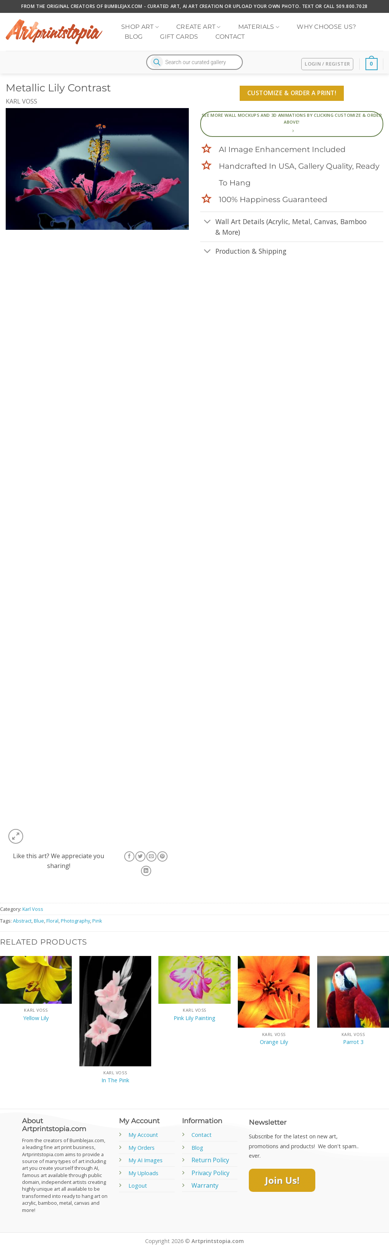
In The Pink (115, 1080)
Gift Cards (179, 36)
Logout (137, 1185)
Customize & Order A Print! (291, 93)
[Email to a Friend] (151, 856)
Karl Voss (21, 101)
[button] (15, 836)
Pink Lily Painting (194, 1018)
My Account (143, 1134)
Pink (97, 920)
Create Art (198, 27)
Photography (75, 920)
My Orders (141, 1147)
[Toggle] (207, 222)
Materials (258, 27)
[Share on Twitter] (140, 856)
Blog (133, 36)
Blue (39, 920)
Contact (230, 36)
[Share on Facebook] (129, 856)
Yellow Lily (36, 1018)
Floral (52, 920)
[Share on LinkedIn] (146, 871)
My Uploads (143, 1173)
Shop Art (140, 27)
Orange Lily (274, 1042)
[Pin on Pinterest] (162, 856)
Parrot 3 (353, 1042)
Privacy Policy (210, 1173)
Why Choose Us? (326, 26)
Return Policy (210, 1160)
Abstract (22, 920)
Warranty (204, 1185)
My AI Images (145, 1160)
